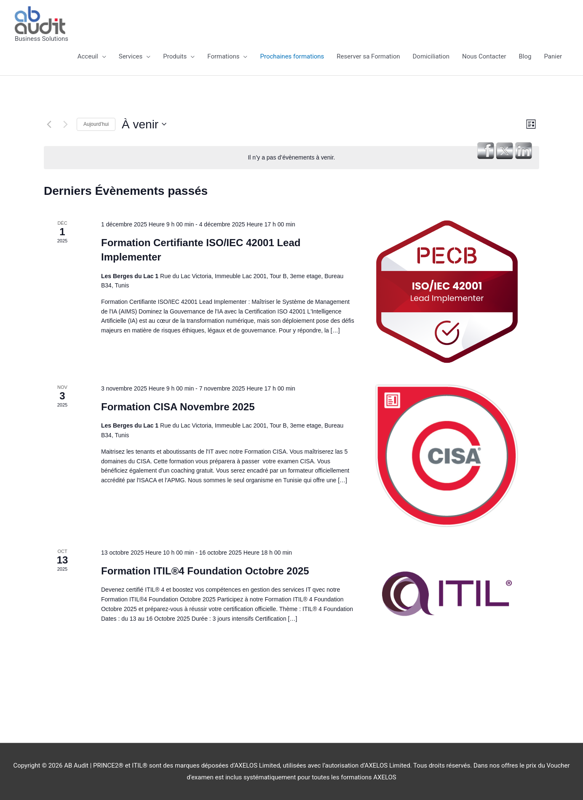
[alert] (291, 157)
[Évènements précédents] (49, 124)
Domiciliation (431, 56)
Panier (553, 56)
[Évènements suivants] (65, 124)
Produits (175, 56)
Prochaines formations (292, 56)
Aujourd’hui (96, 124)
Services (131, 56)
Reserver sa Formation (368, 56)
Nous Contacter (484, 56)
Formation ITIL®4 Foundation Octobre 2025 (205, 571)
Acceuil (88, 56)
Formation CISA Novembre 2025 (178, 406)
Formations (223, 56)
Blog (525, 56)
